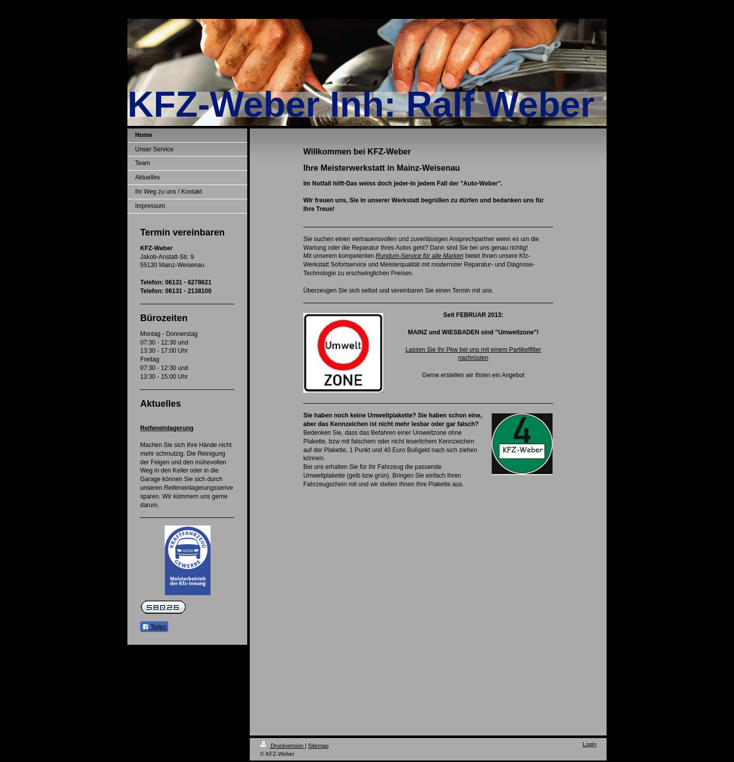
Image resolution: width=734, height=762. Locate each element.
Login (589, 744)
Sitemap (318, 746)
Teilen (154, 626)
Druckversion (282, 746)
